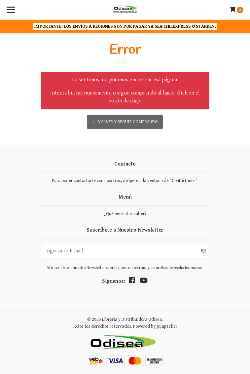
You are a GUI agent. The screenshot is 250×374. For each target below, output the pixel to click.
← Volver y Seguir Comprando (125, 122)
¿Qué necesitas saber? (125, 213)
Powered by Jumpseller (155, 326)
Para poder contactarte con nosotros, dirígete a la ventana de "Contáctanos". (125, 180)
